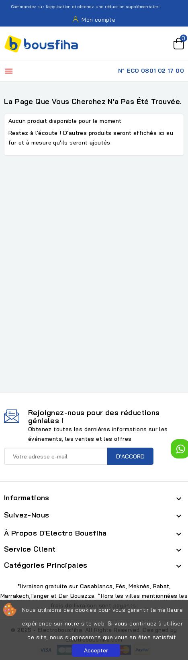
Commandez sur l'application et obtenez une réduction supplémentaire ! (81, 6)
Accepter (96, 650)
